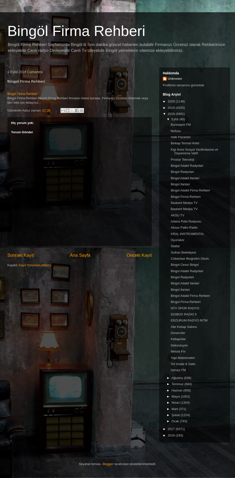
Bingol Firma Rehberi (185, 197)
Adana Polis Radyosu (186, 221)
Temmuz (178, 384)
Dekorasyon (179, 345)
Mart (175, 409)
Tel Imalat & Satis (183, 364)
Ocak (176, 421)
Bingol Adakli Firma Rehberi (190, 190)
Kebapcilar (178, 339)
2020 (172, 101)
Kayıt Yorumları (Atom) (35, 265)
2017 (172, 429)
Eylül (175, 119)
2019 (172, 108)
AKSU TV (177, 215)
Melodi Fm (178, 351)
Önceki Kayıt (139, 255)
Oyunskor (177, 240)
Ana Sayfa (80, 255)
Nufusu (176, 131)
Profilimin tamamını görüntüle (183, 85)
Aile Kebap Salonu (184, 327)
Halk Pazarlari (180, 137)
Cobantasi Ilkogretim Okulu (190, 258)
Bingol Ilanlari (180, 184)
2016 (172, 435)
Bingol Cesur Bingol (185, 265)
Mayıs (176, 396)
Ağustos (178, 378)
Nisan (176, 402)
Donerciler (178, 333)
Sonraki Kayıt (20, 255)
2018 (172, 114)
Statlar (175, 246)
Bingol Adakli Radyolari (187, 165)
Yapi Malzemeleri (183, 358)
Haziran (177, 390)
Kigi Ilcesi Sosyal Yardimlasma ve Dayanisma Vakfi (194, 151)
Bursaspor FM (181, 124)
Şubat (176, 415)
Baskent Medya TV (184, 203)
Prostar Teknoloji (182, 159)
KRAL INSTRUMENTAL (187, 234)
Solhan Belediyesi (183, 252)
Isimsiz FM (178, 370)
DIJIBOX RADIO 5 (184, 314)
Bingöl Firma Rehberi (76, 31)
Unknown (175, 78)
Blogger (108, 464)
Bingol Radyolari (182, 172)
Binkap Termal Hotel (185, 143)
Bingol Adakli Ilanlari (185, 178)
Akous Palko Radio (184, 227)
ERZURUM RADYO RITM (189, 320)
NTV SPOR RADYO (185, 308)
